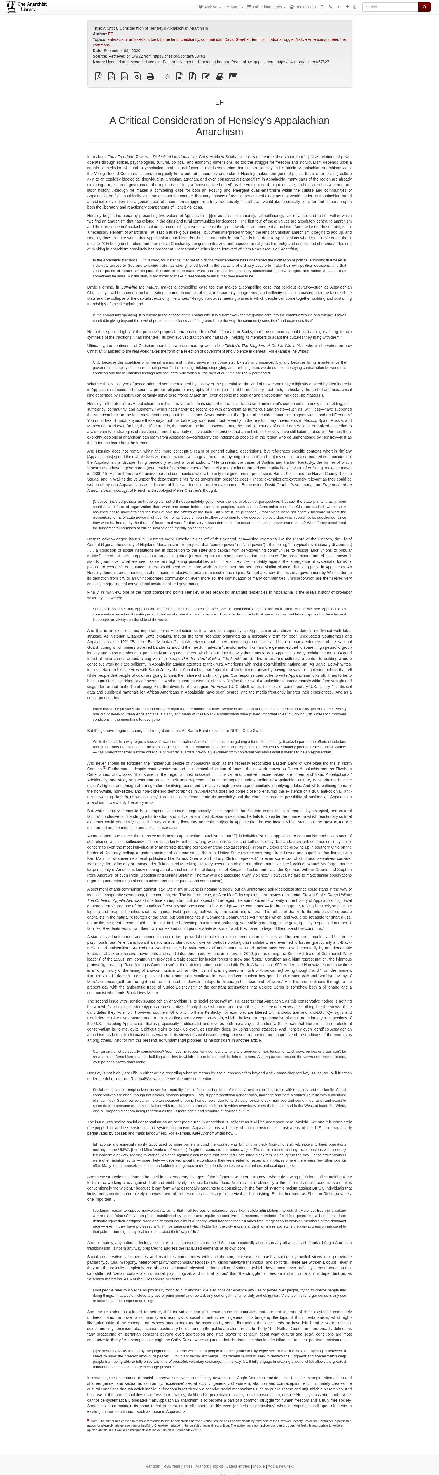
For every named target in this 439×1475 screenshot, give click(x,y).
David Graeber (237, 39)
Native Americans (311, 39)
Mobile (259, 1466)
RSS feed (172, 1466)
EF (110, 34)
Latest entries (238, 1466)
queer (333, 39)
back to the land (165, 39)
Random (152, 1466)
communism (211, 39)
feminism (260, 39)
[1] (104, 767)
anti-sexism (139, 39)
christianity (190, 39)
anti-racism (117, 39)
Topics (217, 1466)
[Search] (390, 7)
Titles (188, 1466)
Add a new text (281, 1466)
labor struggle (282, 39)
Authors (202, 1466)
